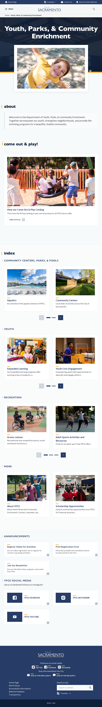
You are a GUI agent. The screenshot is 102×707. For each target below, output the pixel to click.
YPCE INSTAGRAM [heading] (81, 597)
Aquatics (11, 300)
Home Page (11, 2)
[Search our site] (72, 687)
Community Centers (66, 300)
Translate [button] (50, 2)
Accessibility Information (20, 688)
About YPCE (13, 506)
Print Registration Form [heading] (67, 546)
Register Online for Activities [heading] (21, 546)
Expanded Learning (17, 369)
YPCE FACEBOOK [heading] (32, 597)
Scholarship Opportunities (70, 506)
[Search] (90, 687)
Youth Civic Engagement (69, 369)
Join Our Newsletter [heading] (17, 565)
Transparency (15, 694)
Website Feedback (16, 691)
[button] (9, 9)
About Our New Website (86, 2)
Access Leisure (15, 437)
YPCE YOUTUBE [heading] (31, 616)
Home (7, 15)
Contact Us (66, 2)
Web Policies (14, 685)
